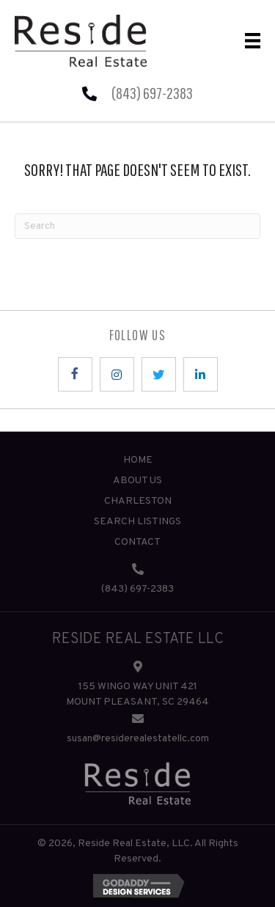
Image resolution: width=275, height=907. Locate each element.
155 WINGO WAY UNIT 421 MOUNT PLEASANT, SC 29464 (137, 694)
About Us (137, 480)
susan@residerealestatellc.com (138, 738)
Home (138, 460)
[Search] (137, 226)
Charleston (138, 501)
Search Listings (137, 521)
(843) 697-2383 (152, 93)
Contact (137, 542)
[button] (75, 374)
